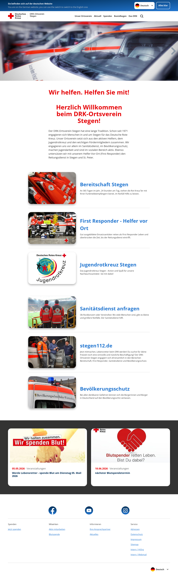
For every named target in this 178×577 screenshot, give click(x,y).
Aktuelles (94, 534)
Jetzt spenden (14, 529)
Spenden (107, 16)
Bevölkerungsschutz (105, 388)
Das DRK (133, 16)
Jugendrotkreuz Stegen (108, 264)
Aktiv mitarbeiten (57, 529)
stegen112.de (96, 345)
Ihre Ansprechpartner (100, 529)
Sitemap (135, 544)
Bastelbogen (120, 16)
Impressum (136, 539)
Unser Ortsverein (83, 16)
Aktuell (97, 16)
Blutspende (54, 534)
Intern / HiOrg (137, 549)
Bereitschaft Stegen (104, 184)
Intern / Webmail (139, 554)
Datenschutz (137, 534)
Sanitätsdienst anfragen (110, 308)
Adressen (135, 529)
